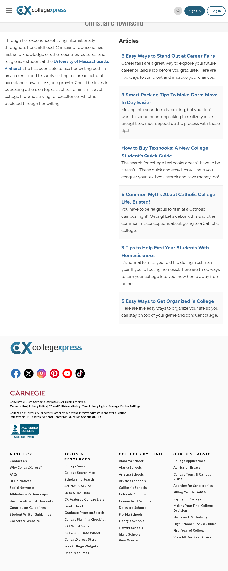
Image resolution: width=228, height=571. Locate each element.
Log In (216, 11)
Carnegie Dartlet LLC (46, 401)
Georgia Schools (131, 521)
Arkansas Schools (132, 481)
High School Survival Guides (195, 524)
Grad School (73, 506)
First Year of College (189, 530)
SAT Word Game (76, 526)
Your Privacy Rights (94, 406)
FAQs (14, 474)
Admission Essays (186, 467)
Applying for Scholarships (193, 486)
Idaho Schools (129, 534)
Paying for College (187, 499)
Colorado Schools (132, 494)
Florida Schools (131, 514)
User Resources (76, 553)
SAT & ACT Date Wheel (82, 533)
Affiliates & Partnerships (29, 494)
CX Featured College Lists (84, 499)
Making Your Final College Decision (193, 508)
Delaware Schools (132, 508)
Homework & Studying (190, 517)
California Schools (133, 488)
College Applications (189, 461)
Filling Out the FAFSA (189, 492)
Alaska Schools (130, 467)
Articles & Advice (77, 486)
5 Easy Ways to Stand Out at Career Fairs (168, 55)
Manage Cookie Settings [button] (125, 406)
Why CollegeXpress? (26, 467)
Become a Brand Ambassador (32, 501)
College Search (76, 466)
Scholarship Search (79, 479)
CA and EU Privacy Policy (64, 406)
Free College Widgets (81, 546)
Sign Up (195, 11)
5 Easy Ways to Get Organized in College (167, 300)
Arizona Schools (131, 474)
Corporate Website (25, 521)
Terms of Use (18, 406)
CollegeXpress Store (80, 539)
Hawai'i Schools (131, 528)
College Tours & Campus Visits (192, 476)
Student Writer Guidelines (30, 514)
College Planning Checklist (85, 519)
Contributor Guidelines (28, 508)
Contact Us (18, 461)
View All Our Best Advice (192, 537)
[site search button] (178, 11)
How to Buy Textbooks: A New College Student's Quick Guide (164, 151)
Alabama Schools (132, 461)
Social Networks (22, 488)
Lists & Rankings (77, 493)
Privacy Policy (38, 406)
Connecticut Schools (135, 501)
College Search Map (79, 473)
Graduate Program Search (84, 513)
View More (126, 540)
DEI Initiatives (20, 481)
